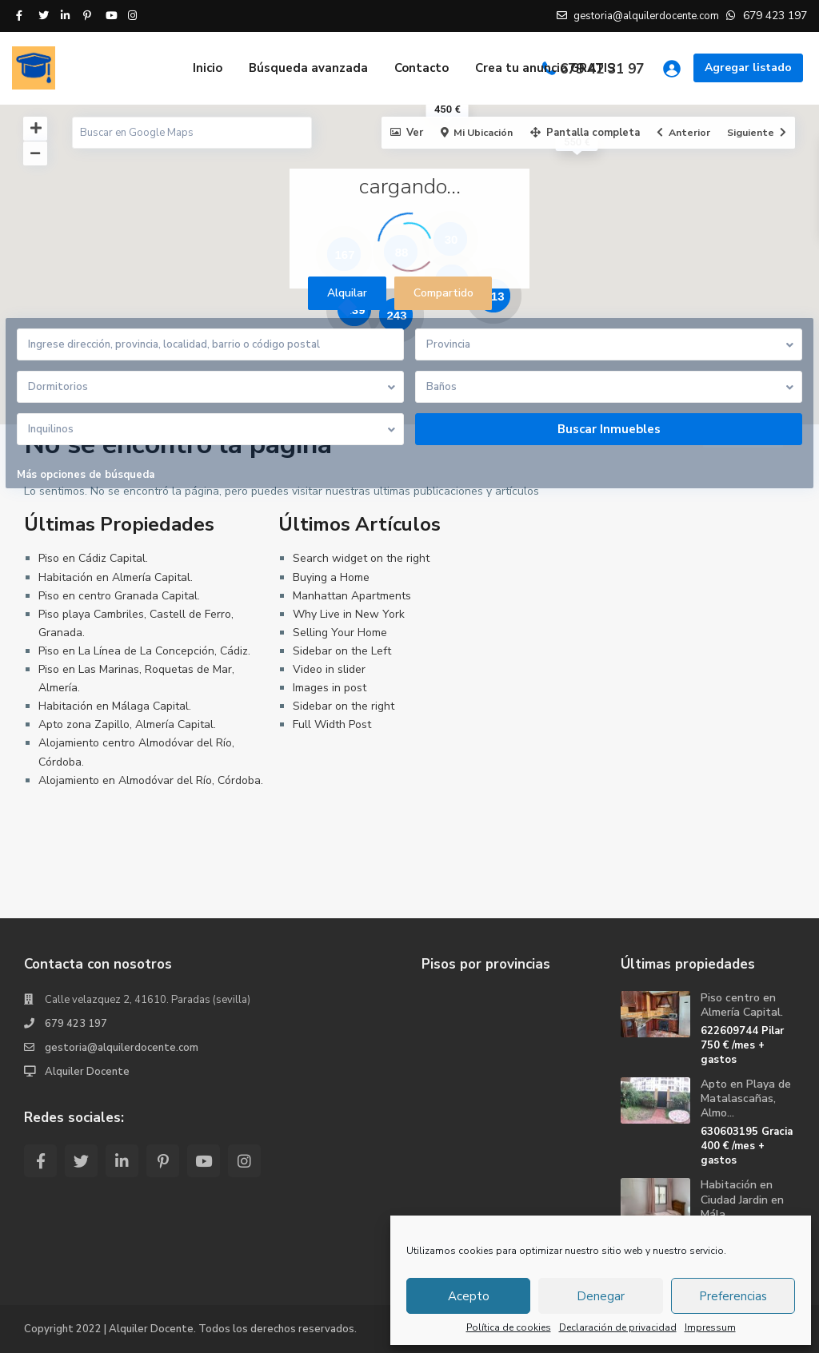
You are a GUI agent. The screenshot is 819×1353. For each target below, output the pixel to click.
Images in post (329, 687)
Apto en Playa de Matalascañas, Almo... (746, 1098)
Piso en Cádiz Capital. (93, 558)
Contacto (421, 68)
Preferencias (733, 1296)
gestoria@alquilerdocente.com (121, 1048)
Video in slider (329, 669)
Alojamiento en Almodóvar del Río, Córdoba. (150, 780)
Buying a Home (331, 577)
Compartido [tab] (443, 292)
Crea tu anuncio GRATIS (545, 68)
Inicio (207, 68)
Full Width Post (332, 724)
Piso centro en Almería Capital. (742, 1005)
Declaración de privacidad (618, 1327)
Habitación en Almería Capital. (115, 577)
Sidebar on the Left (342, 651)
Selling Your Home (340, 632)
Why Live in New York (349, 614)
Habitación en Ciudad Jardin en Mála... (742, 1199)
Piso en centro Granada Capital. (119, 595)
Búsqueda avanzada (308, 68)
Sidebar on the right (343, 706)
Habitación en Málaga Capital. (114, 706)
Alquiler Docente (87, 1071)
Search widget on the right (361, 558)
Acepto (468, 1296)
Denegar (601, 1296)
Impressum (710, 1327)
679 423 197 (76, 1024)
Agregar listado (748, 67)
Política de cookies (508, 1327)
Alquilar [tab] (347, 292)
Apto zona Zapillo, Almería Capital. (127, 724)
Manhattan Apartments (352, 595)
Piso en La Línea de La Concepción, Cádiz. (144, 651)
